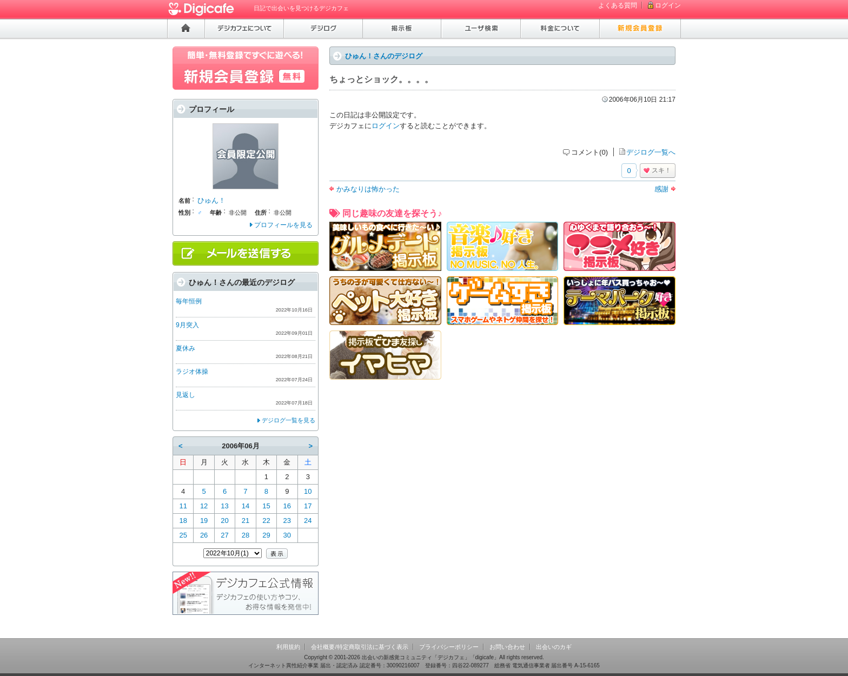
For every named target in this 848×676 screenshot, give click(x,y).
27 (224, 535)
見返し (185, 395)
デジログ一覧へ (650, 152)
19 (204, 520)
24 (308, 520)
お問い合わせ (507, 647)
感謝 (661, 189)
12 (204, 506)
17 (308, 506)
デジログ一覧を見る (288, 420)
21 (245, 520)
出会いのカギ (554, 647)
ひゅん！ (211, 200)
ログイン (668, 5)
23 (287, 520)
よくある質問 (617, 5)
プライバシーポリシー (449, 647)
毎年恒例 (189, 301)
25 (183, 535)
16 (287, 506)
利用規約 (288, 647)
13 (224, 506)
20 (224, 520)
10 (308, 491)
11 (183, 506)
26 (204, 535)
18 (183, 520)
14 (245, 506)
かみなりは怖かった (368, 189)
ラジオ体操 (192, 371)
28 (245, 535)
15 (266, 506)
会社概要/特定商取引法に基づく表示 (359, 647)
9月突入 (187, 325)
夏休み (185, 348)
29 (266, 535)
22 (266, 520)
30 (287, 535)
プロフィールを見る (283, 225)
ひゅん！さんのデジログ (383, 56)
